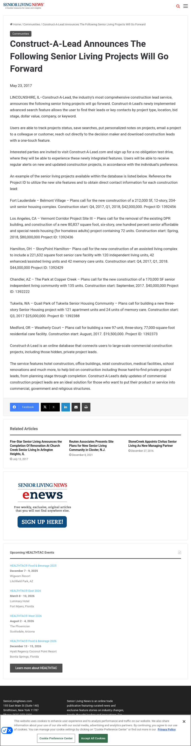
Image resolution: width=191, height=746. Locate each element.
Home (15, 24)
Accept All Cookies (93, 740)
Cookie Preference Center (56, 740)
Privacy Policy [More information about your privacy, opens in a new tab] (167, 731)
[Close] (184, 723)
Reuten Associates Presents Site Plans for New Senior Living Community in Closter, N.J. (91, 446)
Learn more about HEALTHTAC (36, 668)
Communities (31, 24)
